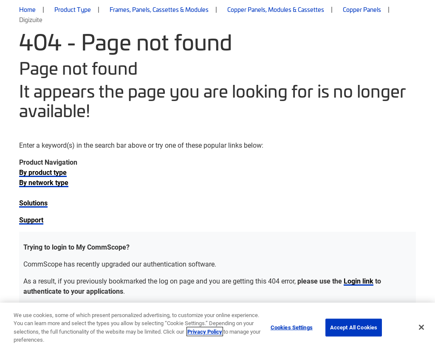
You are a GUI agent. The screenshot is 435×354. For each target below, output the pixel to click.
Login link (358, 280)
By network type (43, 182)
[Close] (421, 327)
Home (27, 9)
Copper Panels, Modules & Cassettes (275, 9)
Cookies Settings (292, 327)
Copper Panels (362, 9)
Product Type (72, 9)
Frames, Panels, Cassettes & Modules (159, 9)
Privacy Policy (204, 331)
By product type (43, 172)
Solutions (33, 202)
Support (31, 219)
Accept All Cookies (353, 327)
